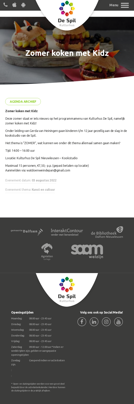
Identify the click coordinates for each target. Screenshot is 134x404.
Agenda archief (23, 101)
